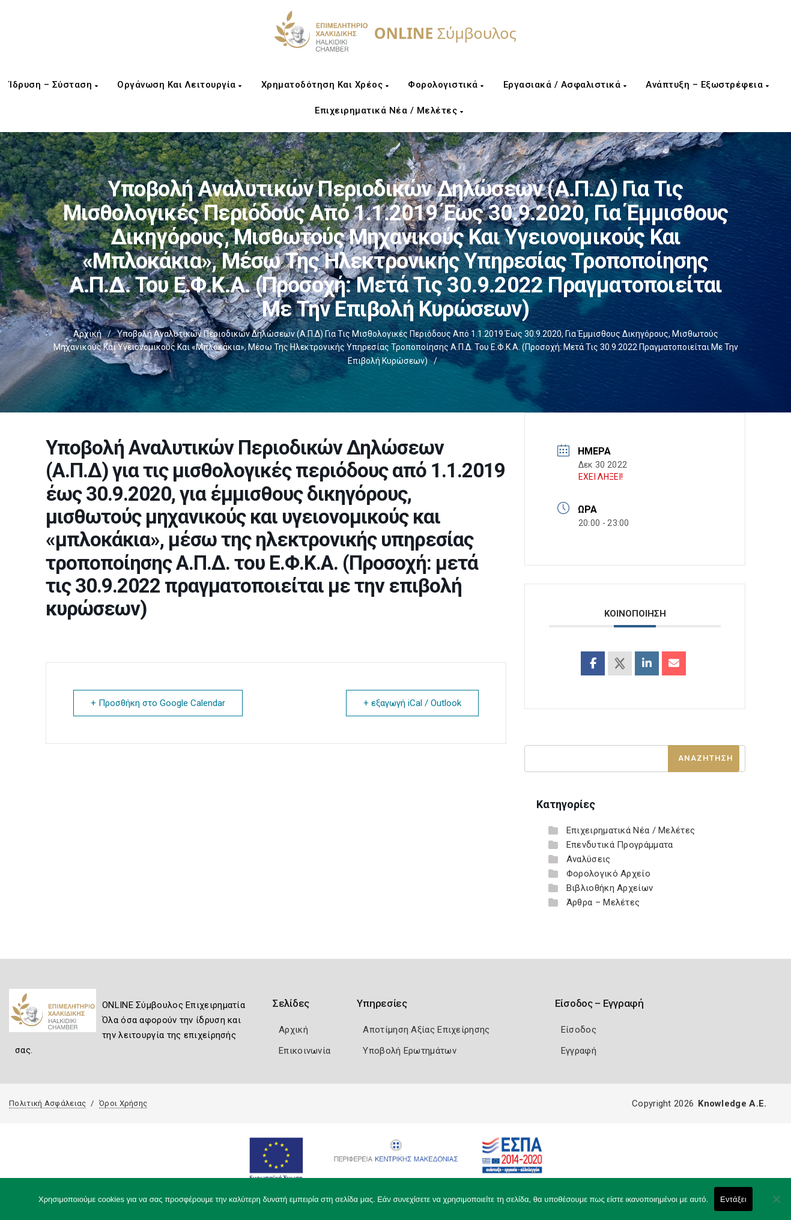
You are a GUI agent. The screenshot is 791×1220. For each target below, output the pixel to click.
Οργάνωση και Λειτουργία (179, 84)
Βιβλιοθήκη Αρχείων (609, 888)
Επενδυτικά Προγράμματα (619, 844)
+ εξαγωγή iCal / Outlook (412, 703)
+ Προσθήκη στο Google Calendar (158, 703)
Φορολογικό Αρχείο (608, 873)
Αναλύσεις (588, 859)
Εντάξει (733, 1199)
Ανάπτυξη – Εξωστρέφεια (707, 84)
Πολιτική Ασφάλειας (47, 1103)
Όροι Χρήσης (123, 1103)
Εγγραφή (578, 1050)
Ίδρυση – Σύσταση (53, 84)
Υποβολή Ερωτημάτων (409, 1050)
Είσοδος (578, 1029)
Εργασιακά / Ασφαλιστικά (565, 84)
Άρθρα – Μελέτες (603, 902)
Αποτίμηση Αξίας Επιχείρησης (426, 1029)
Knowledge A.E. (732, 1103)
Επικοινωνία (304, 1050)
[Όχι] (776, 1205)
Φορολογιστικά (446, 84)
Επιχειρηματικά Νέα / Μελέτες (389, 110)
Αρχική (87, 334)
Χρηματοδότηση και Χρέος (325, 84)
